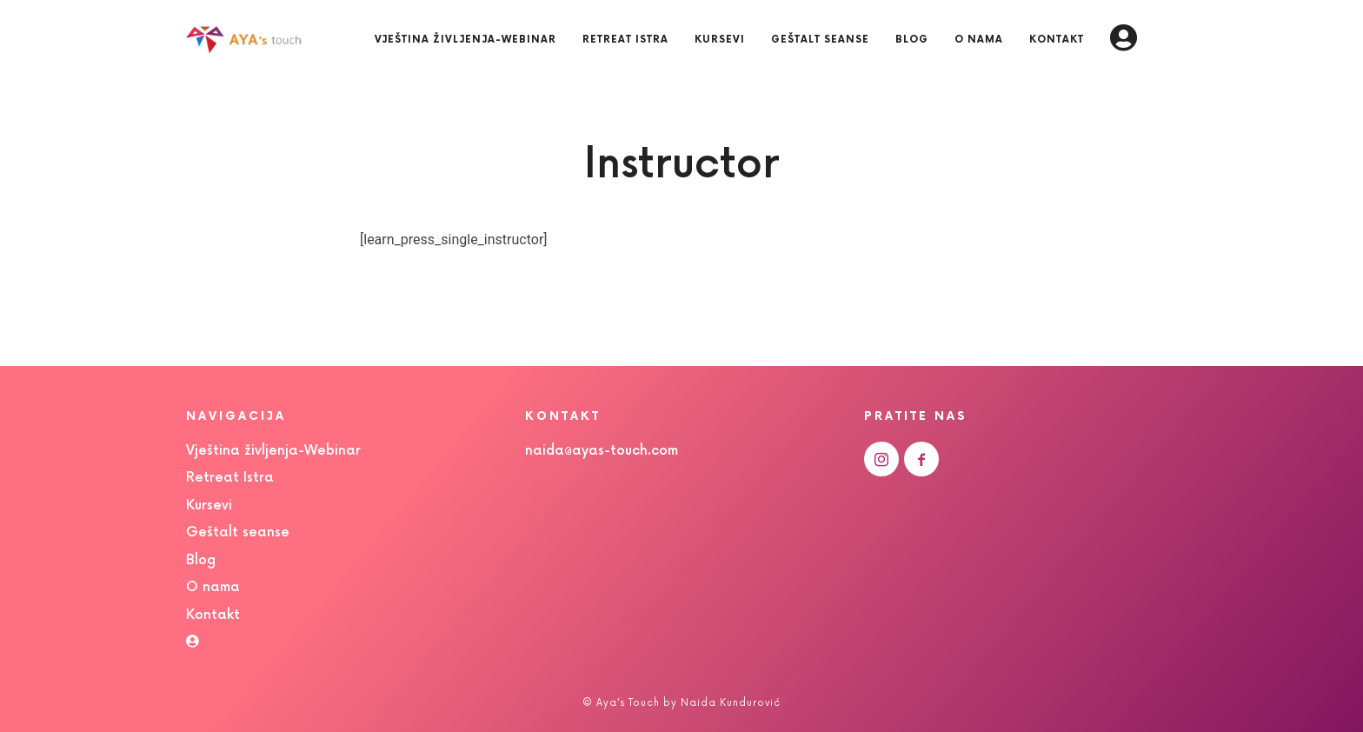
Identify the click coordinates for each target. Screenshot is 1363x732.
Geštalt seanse (237, 532)
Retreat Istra (230, 477)
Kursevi (209, 505)
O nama (213, 587)
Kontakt (213, 615)
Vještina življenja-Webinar (273, 451)
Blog (201, 560)
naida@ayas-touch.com (601, 451)
